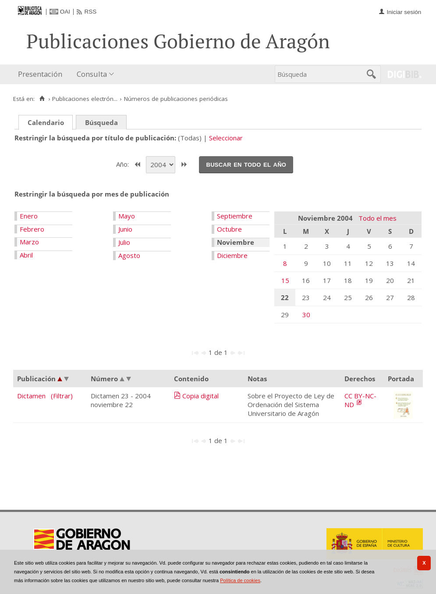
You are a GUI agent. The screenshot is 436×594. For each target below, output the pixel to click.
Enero (29, 215)
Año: (123, 163)
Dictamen (31, 395)
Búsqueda (101, 122)
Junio (125, 229)
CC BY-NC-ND (360, 400)
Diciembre (232, 255)
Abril (26, 254)
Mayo (126, 215)
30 (306, 314)
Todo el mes (377, 218)
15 (285, 280)
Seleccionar (226, 137)
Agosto (129, 255)
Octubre (229, 229)
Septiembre (234, 215)
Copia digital (200, 395)
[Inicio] (42, 99)
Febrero (32, 229)
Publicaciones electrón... (84, 99)
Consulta (92, 74)
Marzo (29, 241)
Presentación (40, 74)
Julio (124, 242)
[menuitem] (42, 74)
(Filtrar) (62, 395)
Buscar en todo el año (246, 164)
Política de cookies (240, 580)
